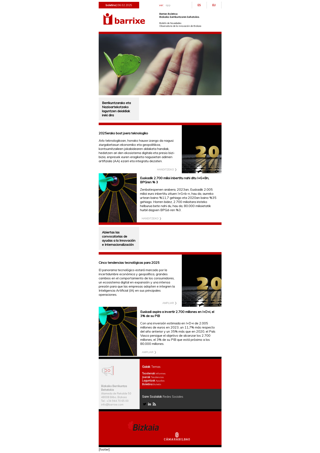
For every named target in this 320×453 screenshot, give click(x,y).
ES (199, 5)
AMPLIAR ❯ (169, 303)
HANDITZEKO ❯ (167, 169)
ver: (165, 5)
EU (214, 5)
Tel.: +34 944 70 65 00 (115, 400)
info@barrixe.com (112, 404)
